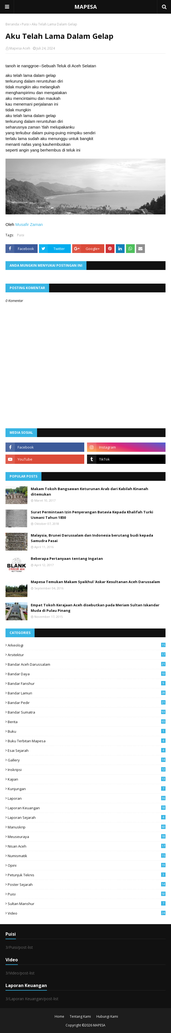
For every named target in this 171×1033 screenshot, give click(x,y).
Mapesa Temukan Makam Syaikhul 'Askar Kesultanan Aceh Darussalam (95, 581)
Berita (87, 721)
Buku (87, 731)
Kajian (87, 779)
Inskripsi (87, 769)
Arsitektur (87, 654)
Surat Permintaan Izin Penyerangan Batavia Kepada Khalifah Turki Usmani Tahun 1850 (92, 515)
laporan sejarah (87, 817)
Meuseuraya (87, 836)
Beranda (12, 24)
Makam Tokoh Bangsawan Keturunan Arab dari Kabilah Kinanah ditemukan (89, 491)
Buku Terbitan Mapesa (87, 740)
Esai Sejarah (87, 750)
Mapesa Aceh (19, 48)
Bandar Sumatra (87, 712)
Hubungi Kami (107, 1016)
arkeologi (87, 645)
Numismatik (87, 855)
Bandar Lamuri (87, 693)
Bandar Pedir (87, 702)
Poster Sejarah (87, 884)
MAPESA (85, 6)
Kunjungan (87, 788)
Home (59, 1016)
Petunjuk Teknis (87, 874)
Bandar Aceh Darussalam (87, 664)
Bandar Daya (87, 673)
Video (87, 913)
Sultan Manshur (87, 903)
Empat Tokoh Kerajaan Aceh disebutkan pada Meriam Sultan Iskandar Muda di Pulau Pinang (95, 608)
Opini (87, 865)
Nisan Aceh (87, 846)
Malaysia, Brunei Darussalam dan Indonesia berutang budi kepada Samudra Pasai (92, 538)
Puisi (25, 24)
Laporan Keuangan (87, 807)
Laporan (87, 798)
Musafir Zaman (29, 224)
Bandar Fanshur (87, 683)
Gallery (87, 760)
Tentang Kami (80, 1016)
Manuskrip (87, 827)
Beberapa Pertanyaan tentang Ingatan (67, 558)
